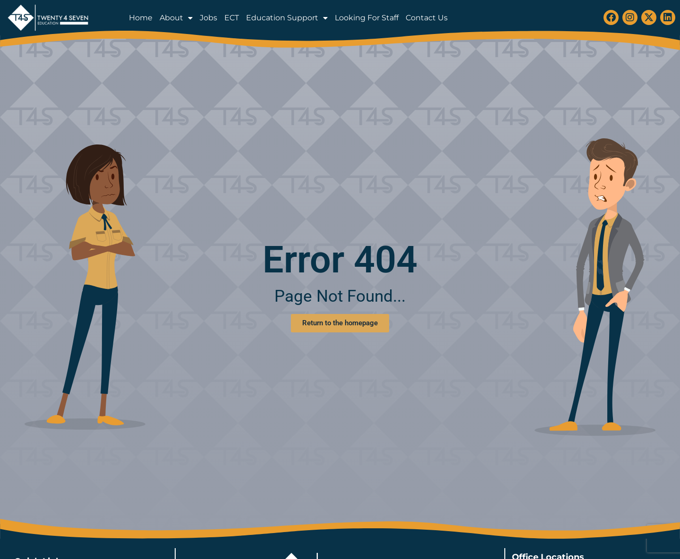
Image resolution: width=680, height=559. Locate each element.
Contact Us (427, 17)
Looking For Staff (367, 17)
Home (141, 17)
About (176, 18)
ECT (231, 17)
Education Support (287, 18)
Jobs (208, 17)
